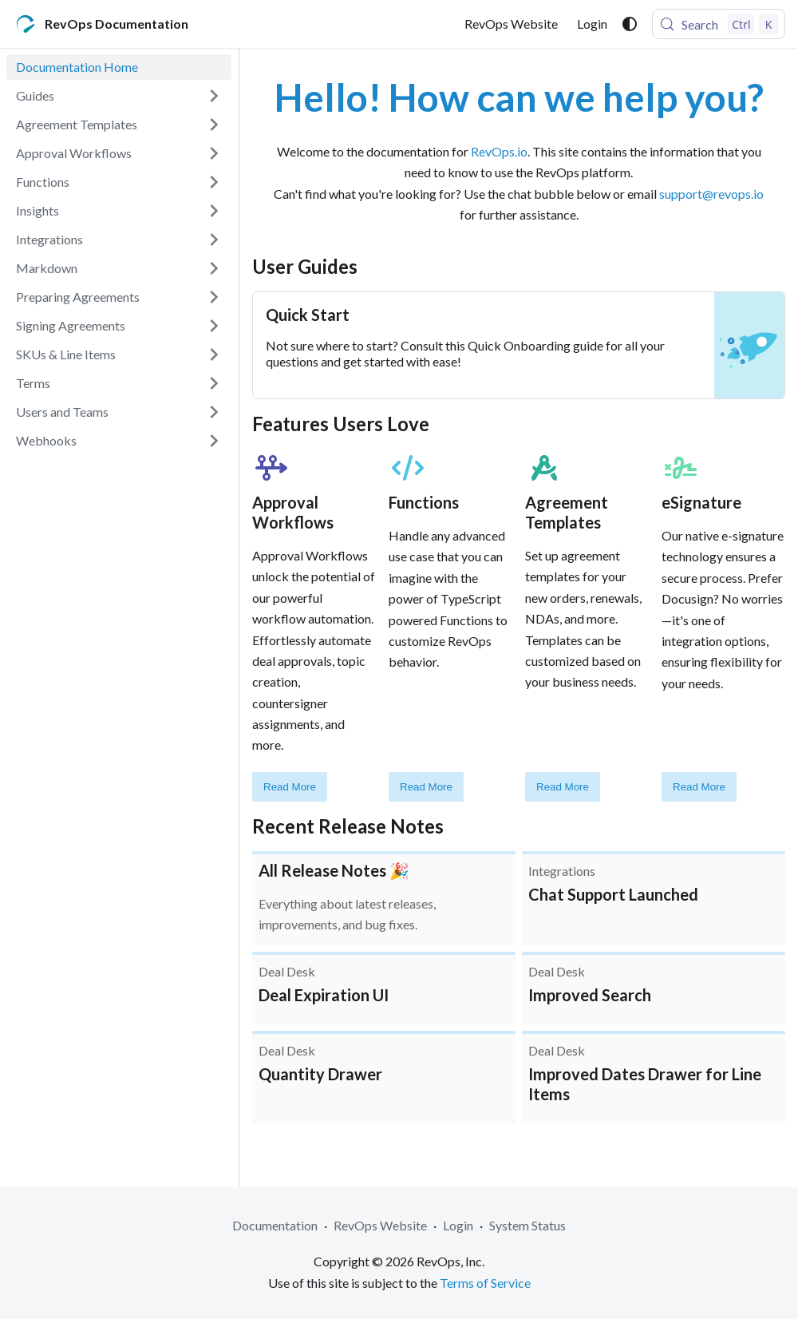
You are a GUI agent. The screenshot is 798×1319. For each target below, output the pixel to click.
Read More (289, 787)
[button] (118, 96)
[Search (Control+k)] (718, 24)
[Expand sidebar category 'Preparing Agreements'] (213, 297)
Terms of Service (485, 1282)
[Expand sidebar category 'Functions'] (213, 182)
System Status (527, 1225)
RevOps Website (511, 23)
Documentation (275, 1225)
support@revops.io (711, 193)
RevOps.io (499, 151)
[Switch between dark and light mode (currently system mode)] (629, 24)
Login (592, 23)
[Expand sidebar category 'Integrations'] (213, 239)
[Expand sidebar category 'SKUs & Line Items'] (213, 354)
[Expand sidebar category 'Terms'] (213, 383)
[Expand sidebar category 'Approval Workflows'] (213, 153)
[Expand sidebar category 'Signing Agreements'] (213, 326)
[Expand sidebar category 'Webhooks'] (213, 441)
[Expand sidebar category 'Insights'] (213, 211)
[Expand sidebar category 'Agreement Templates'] (213, 124)
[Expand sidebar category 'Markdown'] (213, 268)
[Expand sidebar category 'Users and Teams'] (213, 412)
